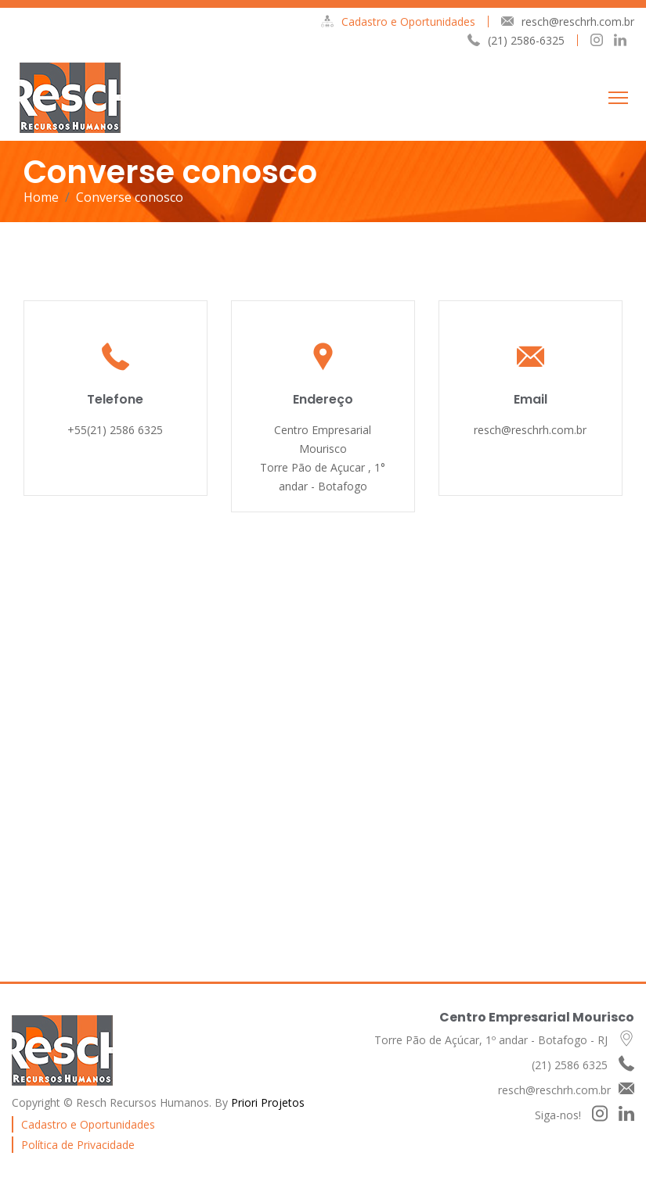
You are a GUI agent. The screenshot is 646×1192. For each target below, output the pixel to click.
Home (41, 197)
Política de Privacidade (78, 1144)
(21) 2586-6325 (516, 40)
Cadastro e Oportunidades (398, 21)
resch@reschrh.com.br (567, 21)
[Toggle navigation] (618, 97)
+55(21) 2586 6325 (115, 429)
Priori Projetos (268, 1102)
